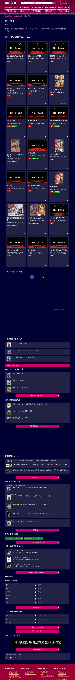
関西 (7, 588)
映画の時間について (37, 650)
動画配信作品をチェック (37, 426)
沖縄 (39, 602)
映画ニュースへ (37, 477)
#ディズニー (38, 539)
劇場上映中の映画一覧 (37, 395)
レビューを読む (63, 11)
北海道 (8, 592)
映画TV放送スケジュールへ (37, 572)
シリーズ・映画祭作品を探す (37, 542)
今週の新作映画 (37, 7)
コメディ (8, 622)
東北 (39, 592)
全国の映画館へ (37, 607)
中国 (7, 599)
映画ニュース (24, 11)
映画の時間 (8, 16)
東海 (39, 588)
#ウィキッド (18, 539)
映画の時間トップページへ (13, 658)
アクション (9, 615)
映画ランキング (63, 7)
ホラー (40, 622)
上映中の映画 (24, 7)
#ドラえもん (8, 539)
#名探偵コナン (28, 539)
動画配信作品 (50, 11)
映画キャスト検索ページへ (13, 654)
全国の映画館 (29, 672)
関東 (39, 585)
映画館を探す (11, 11)
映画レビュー (37, 530)
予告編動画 (37, 11)
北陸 (39, 595)
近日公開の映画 (50, 7)
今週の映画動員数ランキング (13, 365)
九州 (7, 602)
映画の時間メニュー (11, 7)
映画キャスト (18, 16)
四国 (39, 599)
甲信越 (8, 595)
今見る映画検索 (63, 3)
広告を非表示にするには (61, 309)
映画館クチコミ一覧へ (37, 627)
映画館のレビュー (30, 674)
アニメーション (42, 615)
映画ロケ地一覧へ (37, 631)
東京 (7, 585)
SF (6, 619)
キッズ (40, 619)
